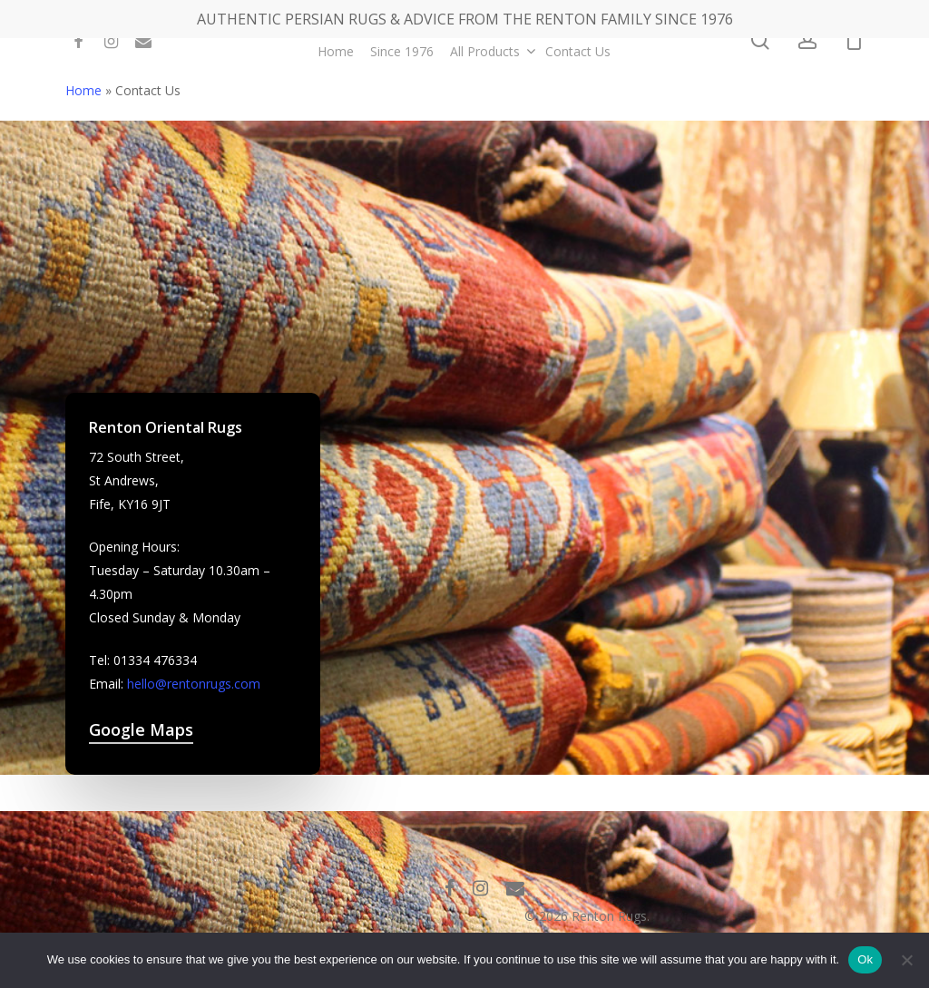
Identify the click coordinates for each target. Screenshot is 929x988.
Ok (865, 959)
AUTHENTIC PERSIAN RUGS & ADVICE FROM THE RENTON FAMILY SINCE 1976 (465, 19)
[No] (906, 960)
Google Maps (141, 729)
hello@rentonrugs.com (193, 683)
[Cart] (854, 41)
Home (83, 90)
